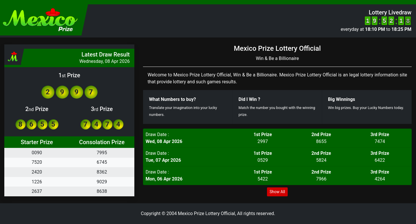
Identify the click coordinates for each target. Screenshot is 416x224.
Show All (277, 191)
